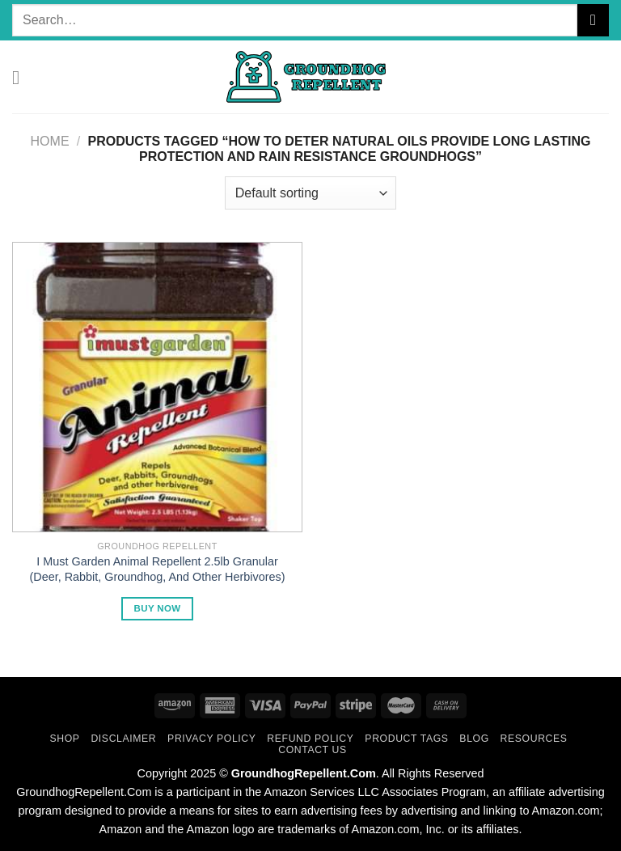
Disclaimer (123, 738)
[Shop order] (310, 192)
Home (50, 141)
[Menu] (22, 77)
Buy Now (157, 608)
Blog (473, 738)
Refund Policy (310, 738)
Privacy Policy (211, 738)
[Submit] (593, 20)
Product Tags (406, 738)
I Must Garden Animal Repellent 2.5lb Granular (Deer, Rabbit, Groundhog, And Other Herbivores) (157, 569)
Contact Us (312, 750)
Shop (64, 738)
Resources (534, 738)
